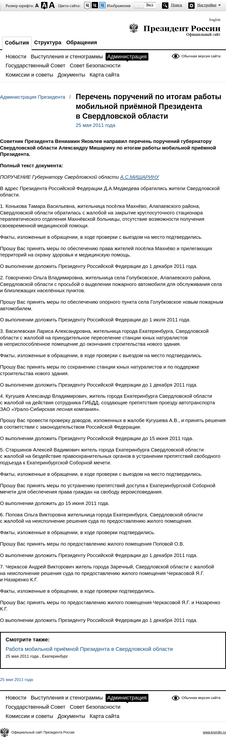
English (214, 20)
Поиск (176, 5)
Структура (47, 42)
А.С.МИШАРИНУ (139, 177)
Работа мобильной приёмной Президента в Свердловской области (89, 649)
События (17, 43)
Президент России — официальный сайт (174, 30)
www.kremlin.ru (214, 732)
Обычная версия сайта (200, 56)
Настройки (206, 5)
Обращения (81, 42)
